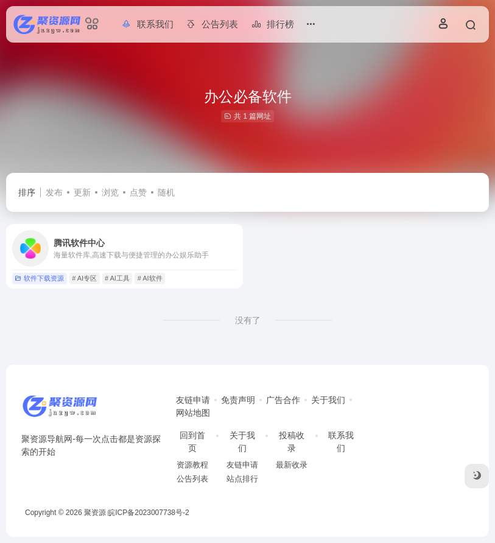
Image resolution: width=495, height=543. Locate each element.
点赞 (138, 192)
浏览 (110, 192)
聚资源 (95, 512)
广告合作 (283, 400)
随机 (166, 192)
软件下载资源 (39, 278)
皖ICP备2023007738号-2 (148, 512)
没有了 (248, 320)
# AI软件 (150, 278)
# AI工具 (117, 278)
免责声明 (238, 400)
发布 (54, 192)
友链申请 (193, 400)
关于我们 (328, 400)
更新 (82, 192)
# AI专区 (84, 278)
